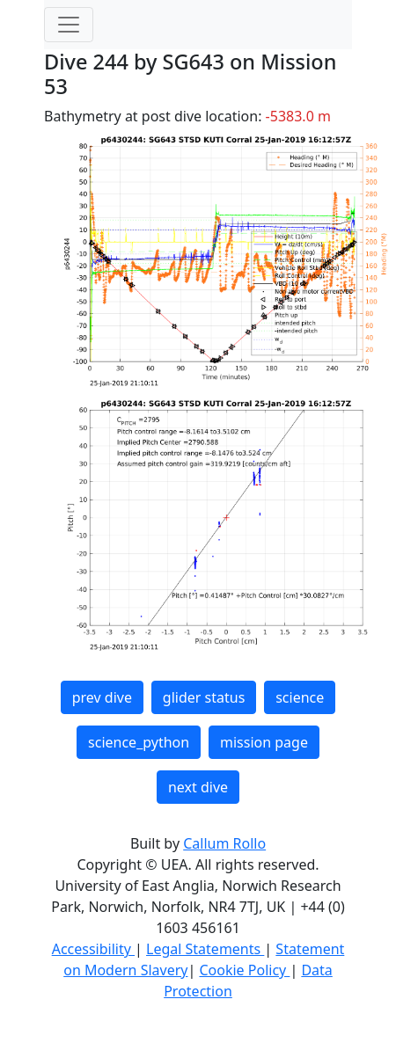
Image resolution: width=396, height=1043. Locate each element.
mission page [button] (264, 742)
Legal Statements (205, 949)
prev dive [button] (102, 697)
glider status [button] (204, 697)
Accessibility (93, 949)
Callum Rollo (224, 843)
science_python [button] (138, 742)
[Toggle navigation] (68, 24)
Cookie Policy (244, 970)
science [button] (299, 697)
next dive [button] (198, 787)
